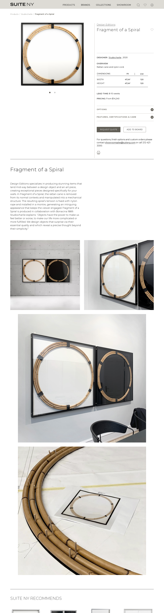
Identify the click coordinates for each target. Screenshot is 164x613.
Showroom (124, 5)
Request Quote (108, 129)
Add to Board (135, 129)
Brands (85, 5)
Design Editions (106, 24)
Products (69, 5)
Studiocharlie (27, 14)
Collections (103, 5)
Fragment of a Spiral (44, 14)
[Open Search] (138, 5)
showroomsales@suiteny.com (120, 142)
